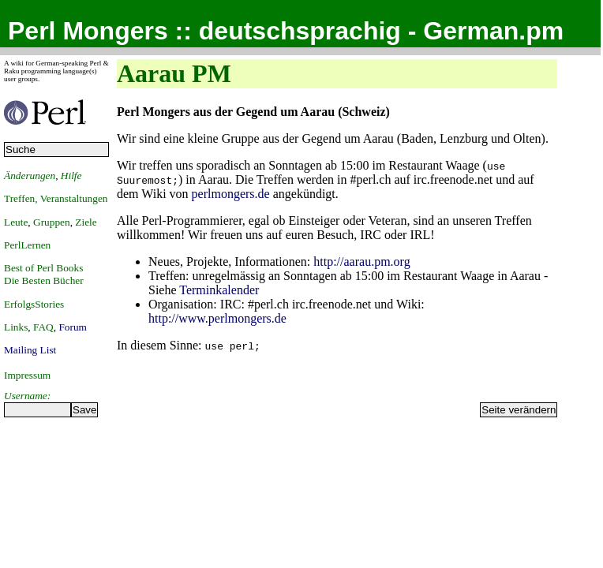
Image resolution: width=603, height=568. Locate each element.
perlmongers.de (231, 193)
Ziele (85, 222)
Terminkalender (219, 290)
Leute (16, 222)
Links (16, 327)
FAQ (43, 327)
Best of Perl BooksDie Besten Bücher (44, 274)
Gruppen (51, 222)
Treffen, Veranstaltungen (56, 198)
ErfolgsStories (34, 304)
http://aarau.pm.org (361, 261)
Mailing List (30, 350)
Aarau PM (174, 73)
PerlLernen (27, 245)
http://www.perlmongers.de (217, 318)
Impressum (27, 375)
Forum (72, 327)
